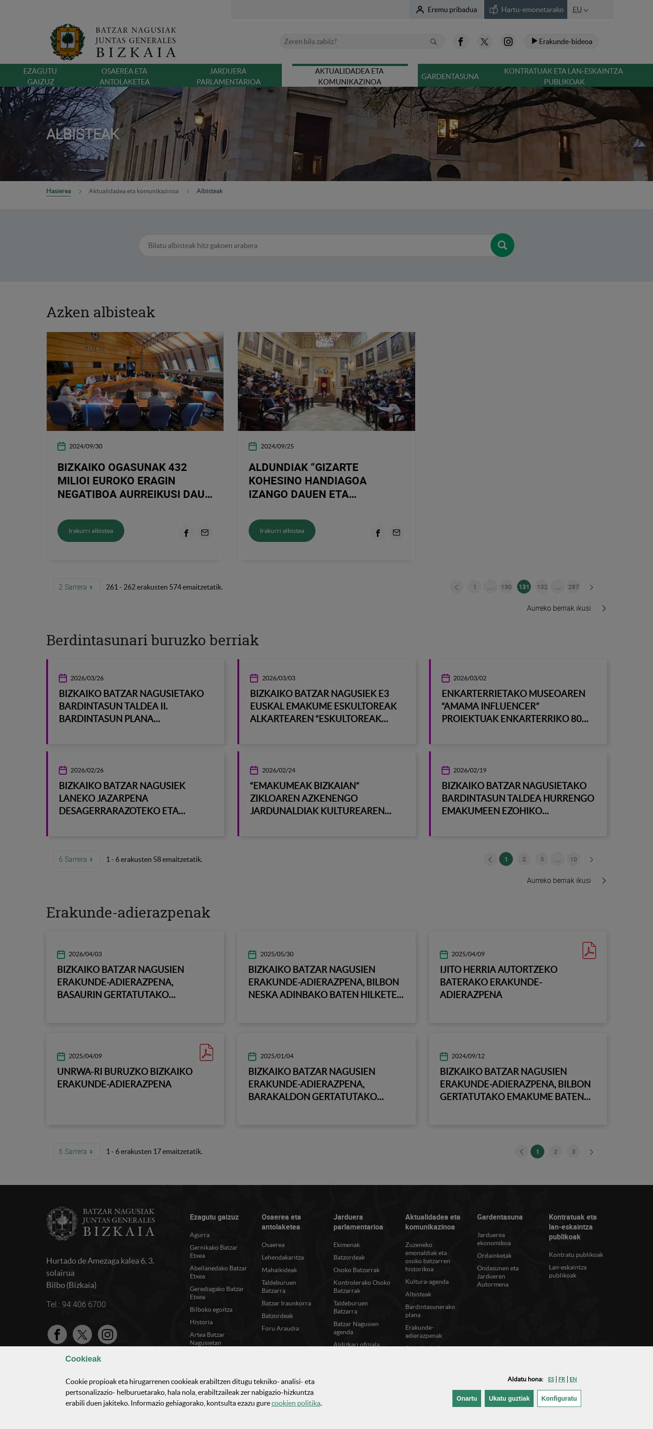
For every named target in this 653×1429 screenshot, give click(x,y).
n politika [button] (296, 1403)
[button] (551, 1379)
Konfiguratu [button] (561, 1397)
